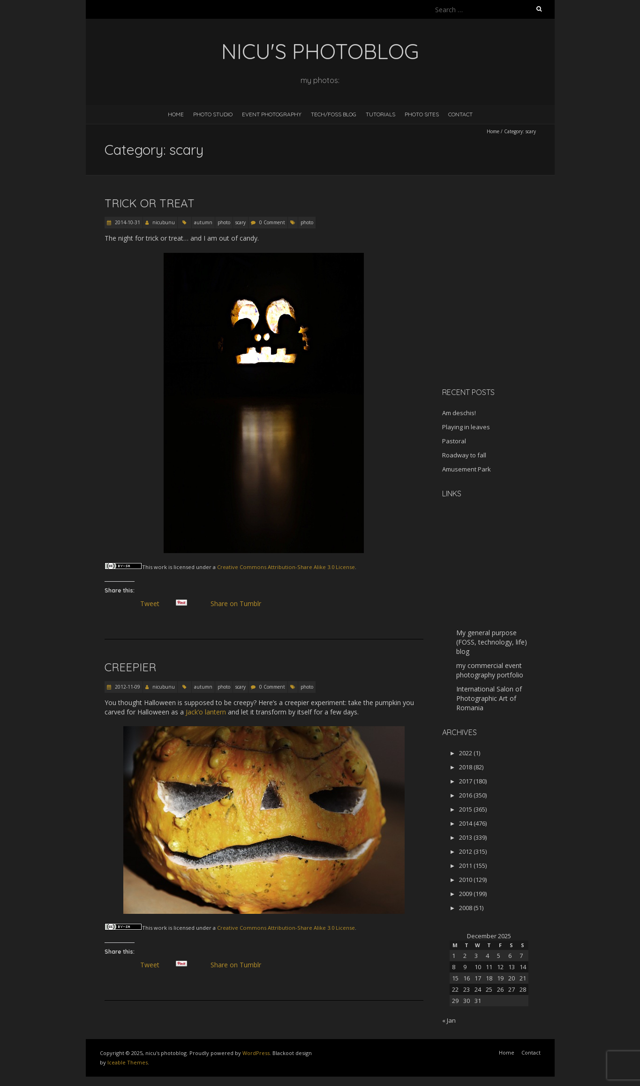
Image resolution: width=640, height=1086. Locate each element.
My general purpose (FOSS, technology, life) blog (491, 642)
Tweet (154, 604)
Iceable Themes (127, 1062)
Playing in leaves (466, 427)
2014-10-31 (126, 222)
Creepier (130, 667)
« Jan (449, 1020)
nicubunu (163, 222)
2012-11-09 (126, 686)
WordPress (256, 1052)
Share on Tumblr (240, 604)
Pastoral (454, 441)
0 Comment (272, 222)
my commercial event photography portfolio (489, 670)
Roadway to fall (464, 455)
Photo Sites (422, 114)
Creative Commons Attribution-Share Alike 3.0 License (286, 566)
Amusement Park (466, 469)
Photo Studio (213, 114)
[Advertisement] (500, 313)
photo (224, 222)
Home (176, 114)
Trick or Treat (150, 203)
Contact (460, 114)
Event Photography (271, 114)
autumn (203, 222)
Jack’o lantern (206, 711)
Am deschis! (459, 413)
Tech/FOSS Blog (333, 114)
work (160, 566)
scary (240, 222)
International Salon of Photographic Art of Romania (489, 698)
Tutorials (380, 114)
